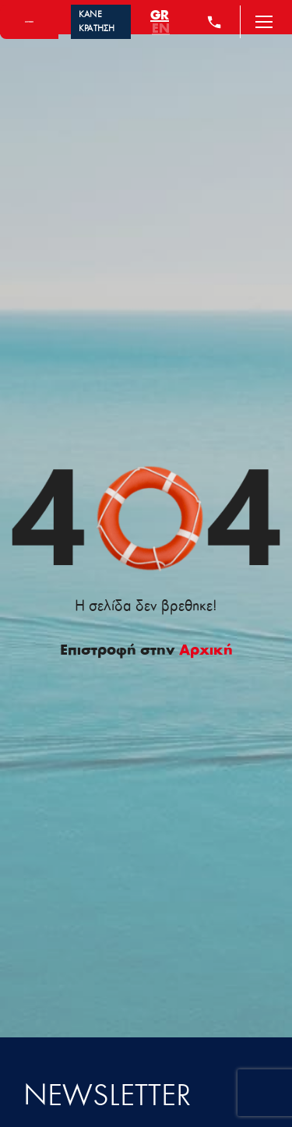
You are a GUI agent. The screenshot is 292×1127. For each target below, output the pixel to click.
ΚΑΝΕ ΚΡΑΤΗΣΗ (97, 22)
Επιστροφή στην (146, 651)
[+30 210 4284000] (214, 22)
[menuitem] (159, 15)
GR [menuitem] (159, 15)
